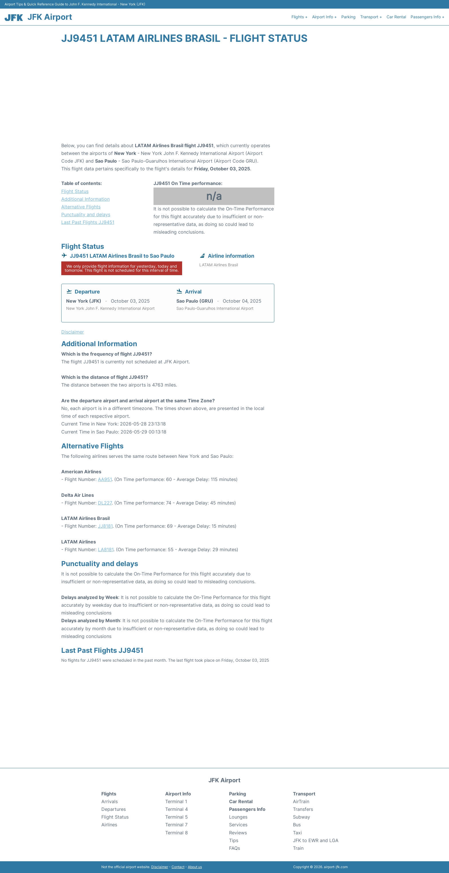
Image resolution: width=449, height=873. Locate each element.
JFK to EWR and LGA (315, 840)
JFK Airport (49, 17)
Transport (304, 794)
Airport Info (178, 794)
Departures (113, 809)
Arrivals (109, 801)
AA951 (105, 479)
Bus (297, 824)
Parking (348, 16)
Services (238, 824)
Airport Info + (324, 16)
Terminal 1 (176, 801)
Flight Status (74, 191)
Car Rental (396, 16)
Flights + (300, 16)
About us (195, 867)
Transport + (371, 16)
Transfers (303, 809)
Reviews (238, 832)
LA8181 (105, 549)
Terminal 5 (176, 817)
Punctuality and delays (85, 214)
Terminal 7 (176, 824)
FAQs (234, 848)
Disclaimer (159, 867)
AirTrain (301, 801)
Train (298, 848)
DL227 (105, 503)
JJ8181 (105, 526)
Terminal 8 (176, 832)
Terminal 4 (176, 809)
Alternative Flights (81, 207)
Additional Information (85, 199)
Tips (233, 840)
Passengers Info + (427, 16)
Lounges (238, 817)
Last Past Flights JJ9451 (87, 222)
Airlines (109, 824)
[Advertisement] (224, 96)
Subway (301, 817)
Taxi (297, 832)
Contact (178, 867)
